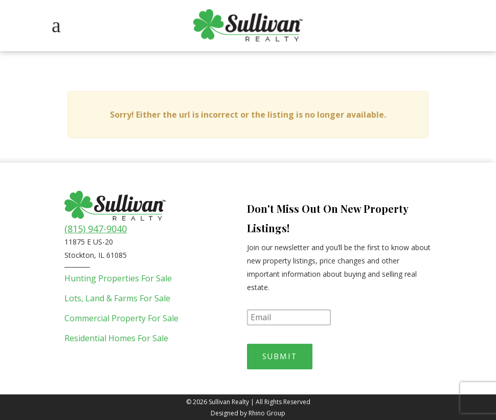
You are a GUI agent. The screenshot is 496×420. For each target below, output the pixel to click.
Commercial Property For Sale (121, 318)
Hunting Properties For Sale (118, 278)
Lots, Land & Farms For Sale (117, 298)
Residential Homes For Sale (116, 338)
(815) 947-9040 (95, 229)
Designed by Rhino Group (248, 412)
